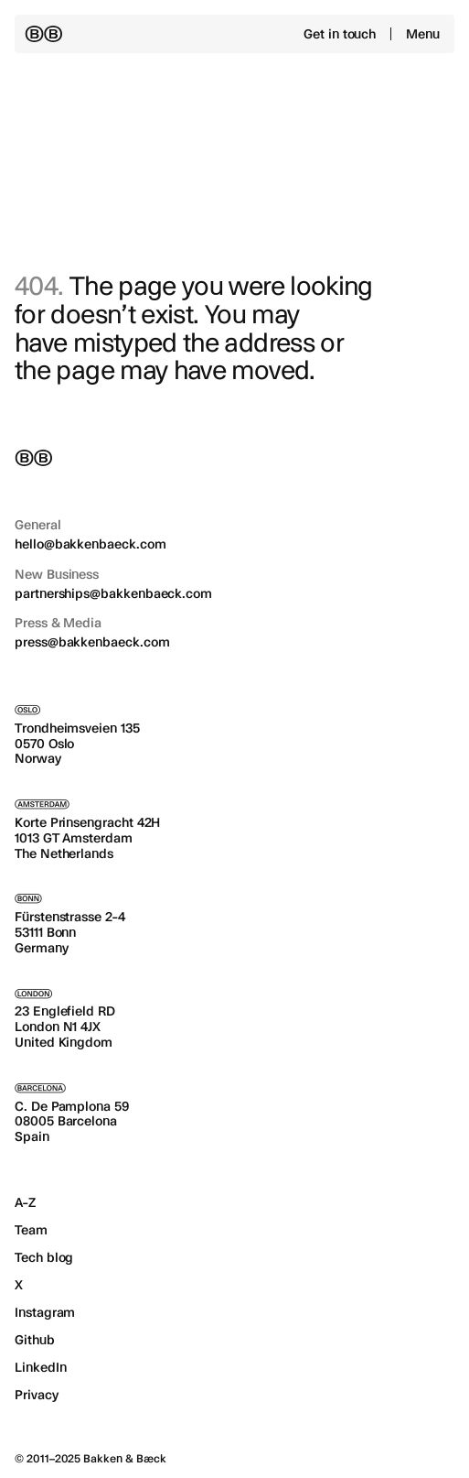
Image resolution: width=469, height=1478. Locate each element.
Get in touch (340, 33)
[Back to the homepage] (43, 34)
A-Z (25, 1202)
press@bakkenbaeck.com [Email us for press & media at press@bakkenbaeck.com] (92, 642)
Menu (423, 33)
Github (35, 1339)
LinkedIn (40, 1367)
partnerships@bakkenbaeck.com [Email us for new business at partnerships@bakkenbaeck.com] (113, 593)
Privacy (37, 1394)
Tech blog (44, 1257)
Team (31, 1229)
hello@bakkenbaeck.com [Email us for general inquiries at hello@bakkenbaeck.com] (90, 544)
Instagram (45, 1312)
